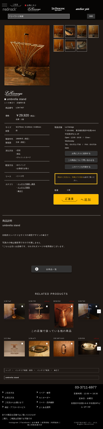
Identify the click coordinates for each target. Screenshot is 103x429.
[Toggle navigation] (4, 5)
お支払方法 (9, 397)
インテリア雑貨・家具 (26, 184)
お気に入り (30, 5)
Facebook (25, 422)
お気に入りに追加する (81, 153)
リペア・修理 (44, 393)
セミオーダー (44, 397)
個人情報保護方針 (34, 425)
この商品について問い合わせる (81, 160)
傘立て (20, 191)
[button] (99, 311)
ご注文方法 (9, 393)
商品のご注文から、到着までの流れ (70, 177)
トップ (8, 370)
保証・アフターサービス (15, 407)
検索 (91, 16)
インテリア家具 (24, 188)
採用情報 (45, 422)
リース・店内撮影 (46, 402)
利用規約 (55, 422)
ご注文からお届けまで (14, 402)
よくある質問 (44, 407)
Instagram (13, 422)
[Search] (39, 16)
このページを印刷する (81, 167)
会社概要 (35, 422)
